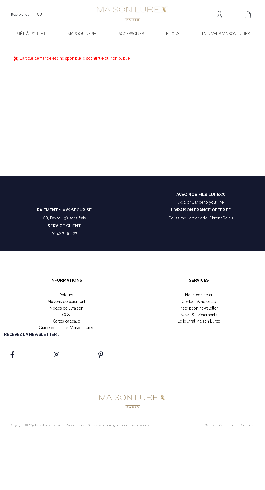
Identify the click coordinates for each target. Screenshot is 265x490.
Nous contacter (199, 295)
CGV (66, 315)
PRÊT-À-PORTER (30, 34)
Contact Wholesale (199, 301)
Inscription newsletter (199, 308)
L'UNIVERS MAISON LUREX (226, 34)
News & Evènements (199, 315)
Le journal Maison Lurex (198, 321)
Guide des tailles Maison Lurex (66, 328)
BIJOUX (173, 34)
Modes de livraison (66, 308)
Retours (66, 295)
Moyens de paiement (66, 301)
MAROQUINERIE (82, 34)
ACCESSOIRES (131, 34)
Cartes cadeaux (66, 321)
